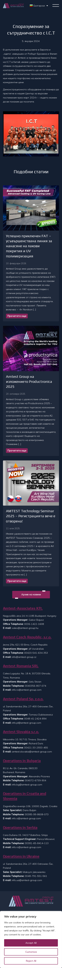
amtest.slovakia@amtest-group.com (32, 751)
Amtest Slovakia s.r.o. (21, 732)
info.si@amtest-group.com (26, 818)
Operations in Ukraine (21, 856)
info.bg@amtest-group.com (27, 784)
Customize (31, 951)
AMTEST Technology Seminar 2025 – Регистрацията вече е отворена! (30, 516)
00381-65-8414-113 (37, 843)
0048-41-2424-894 (35, 718)
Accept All (31, 942)
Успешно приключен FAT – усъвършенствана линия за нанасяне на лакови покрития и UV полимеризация (29, 246)
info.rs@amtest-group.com (26, 847)
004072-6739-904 (35, 780)
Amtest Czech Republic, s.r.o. (27, 637)
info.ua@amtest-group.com (27, 880)
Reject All (31, 960)
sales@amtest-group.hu (25, 628)
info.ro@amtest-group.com (26, 689)
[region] (31, 939)
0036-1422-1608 (34, 624)
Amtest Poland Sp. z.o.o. (23, 699)
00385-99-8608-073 (37, 814)
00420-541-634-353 (36, 652)
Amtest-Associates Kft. (23, 608)
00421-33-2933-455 (36, 747)
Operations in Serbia (20, 827)
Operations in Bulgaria (22, 761)
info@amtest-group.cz (24, 656)
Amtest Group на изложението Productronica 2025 (29, 381)
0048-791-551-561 (36, 876)
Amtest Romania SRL (21, 666)
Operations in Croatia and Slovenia (24, 796)
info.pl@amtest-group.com (26, 722)
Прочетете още (16, 316)
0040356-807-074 (35, 685)
